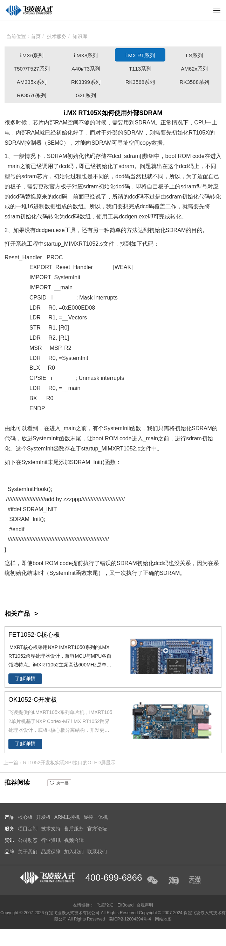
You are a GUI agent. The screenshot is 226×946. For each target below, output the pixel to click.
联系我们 (97, 851)
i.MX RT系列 (140, 55)
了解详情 (25, 678)
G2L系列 (86, 95)
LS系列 (194, 55)
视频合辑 (74, 840)
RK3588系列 (194, 82)
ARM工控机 (67, 817)
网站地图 (163, 919)
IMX (111, 449)
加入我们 (74, 851)
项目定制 (27, 828)
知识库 (80, 36)
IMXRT (77, 244)
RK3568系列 (140, 82)
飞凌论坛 (105, 905)
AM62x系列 (194, 69)
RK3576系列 (31, 95)
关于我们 (27, 851)
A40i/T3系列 (85, 69)
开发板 (43, 817)
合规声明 (144, 905)
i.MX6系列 (31, 55)
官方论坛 (97, 828)
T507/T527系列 (32, 69)
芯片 (38, 122)
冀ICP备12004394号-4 (130, 919)
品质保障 (51, 851)
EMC (57, 143)
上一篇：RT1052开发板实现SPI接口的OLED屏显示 (60, 762)
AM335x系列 (32, 82)
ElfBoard (125, 905)
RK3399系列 (86, 82)
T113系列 (140, 69)
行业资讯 (51, 840)
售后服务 (74, 828)
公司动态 (27, 840)
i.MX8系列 (86, 55)
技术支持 (51, 828)
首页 (36, 36)
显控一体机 (95, 817)
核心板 (25, 817)
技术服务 (57, 36)
